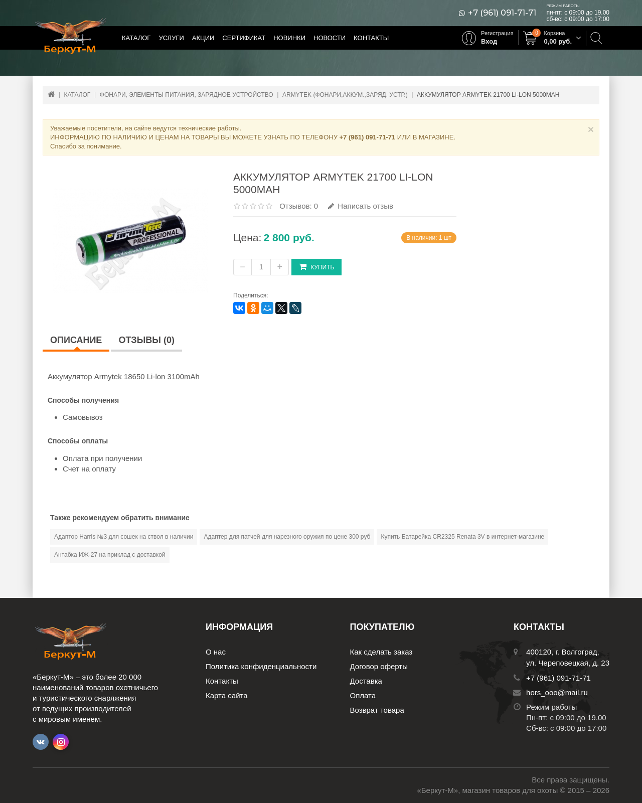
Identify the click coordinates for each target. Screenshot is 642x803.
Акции (203, 38)
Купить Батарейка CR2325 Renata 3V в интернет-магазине (462, 536)
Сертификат (243, 38)
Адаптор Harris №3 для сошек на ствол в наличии (123, 536)
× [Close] (591, 129)
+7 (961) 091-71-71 (502, 13)
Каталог (136, 38)
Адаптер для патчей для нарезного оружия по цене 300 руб (287, 536)
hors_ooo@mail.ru (557, 692)
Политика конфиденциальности (261, 666)
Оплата (363, 695)
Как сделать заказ (381, 652)
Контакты (371, 38)
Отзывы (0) (146, 340)
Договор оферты (379, 666)
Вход (489, 41)
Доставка (366, 681)
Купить (316, 266)
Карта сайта (227, 695)
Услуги (171, 38)
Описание (76, 340)
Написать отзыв (360, 206)
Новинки (289, 38)
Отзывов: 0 (298, 206)
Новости (329, 38)
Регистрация (497, 33)
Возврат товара (377, 710)
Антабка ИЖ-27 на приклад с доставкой (110, 554)
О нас (216, 652)
